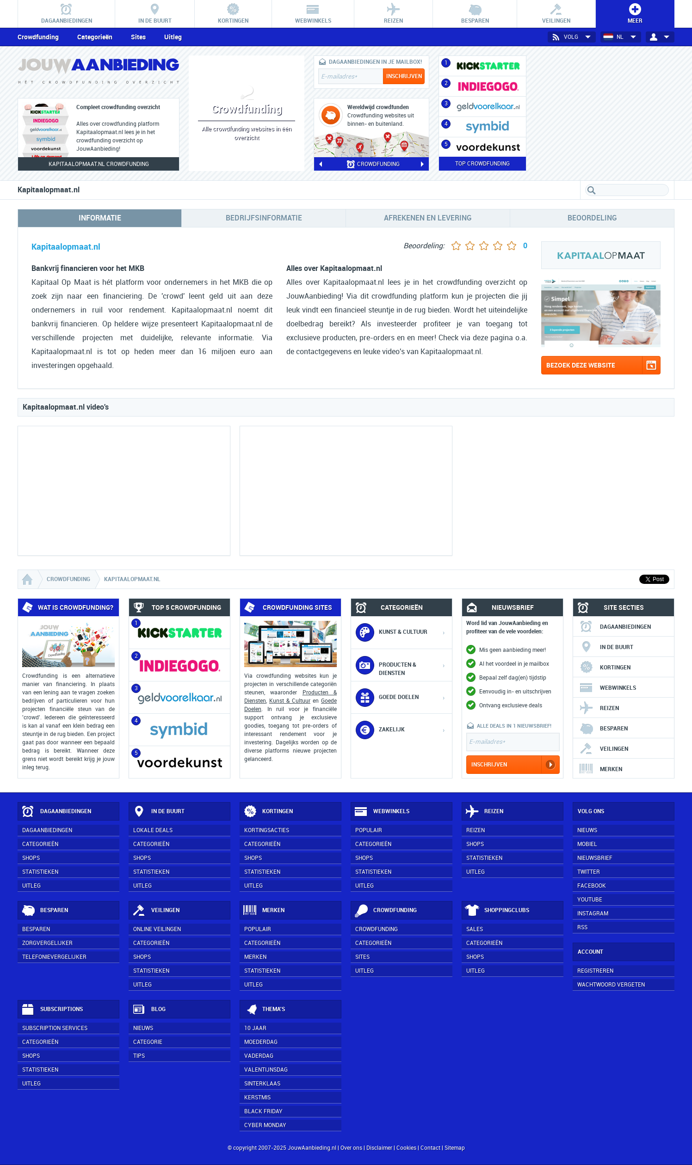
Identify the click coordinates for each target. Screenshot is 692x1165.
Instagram (592, 913)
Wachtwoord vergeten (611, 984)
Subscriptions (52, 1009)
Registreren (595, 971)
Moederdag (261, 1042)
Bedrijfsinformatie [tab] (264, 218)
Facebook (591, 886)
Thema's (264, 1009)
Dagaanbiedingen (615, 626)
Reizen (599, 708)
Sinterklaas (262, 1083)
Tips (139, 1056)
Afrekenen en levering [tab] (428, 218)
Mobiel (587, 844)
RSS (582, 927)
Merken (600, 769)
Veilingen (603, 749)
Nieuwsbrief (594, 858)
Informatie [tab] (100, 218)
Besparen (603, 728)
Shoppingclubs (497, 910)
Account (590, 952)
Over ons (351, 1148)
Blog (149, 1009)
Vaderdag (258, 1056)
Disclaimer (379, 1148)
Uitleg (173, 37)
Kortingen (604, 667)
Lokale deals (153, 830)
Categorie (147, 1042)
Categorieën (94, 37)
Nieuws (143, 1028)
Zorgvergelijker (47, 943)
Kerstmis (257, 1097)
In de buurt (606, 647)
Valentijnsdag (266, 1070)
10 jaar (255, 1028)
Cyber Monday (265, 1125)
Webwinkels (607, 688)
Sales (474, 929)
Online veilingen (157, 929)
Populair (368, 830)
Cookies (405, 1148)
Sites (138, 37)
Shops (31, 858)
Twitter (588, 872)
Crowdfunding (38, 37)
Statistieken (40, 872)
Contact (430, 1148)
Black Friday (263, 1111)
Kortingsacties (266, 830)
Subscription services (54, 1028)
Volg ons (591, 811)
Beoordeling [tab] (592, 218)
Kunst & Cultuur (289, 701)
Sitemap (455, 1148)
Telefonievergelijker (54, 957)
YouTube (589, 899)
